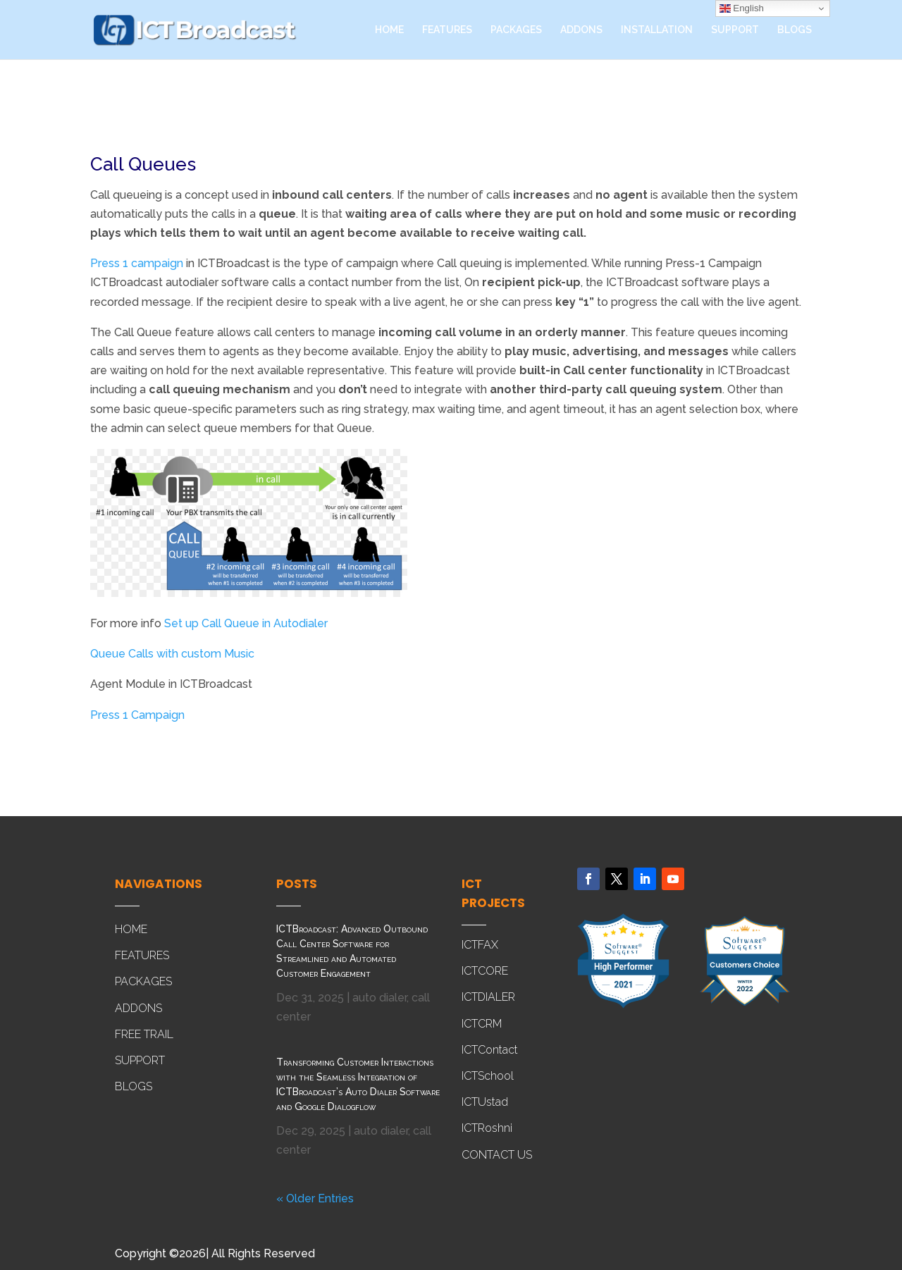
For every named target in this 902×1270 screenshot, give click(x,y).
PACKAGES (516, 30)
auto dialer (379, 997)
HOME (389, 30)
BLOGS (794, 30)
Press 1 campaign (136, 263)
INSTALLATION (657, 30)
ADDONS (581, 30)
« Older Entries (315, 1198)
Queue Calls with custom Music (172, 653)
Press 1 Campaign (137, 715)
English (741, 8)
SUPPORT (735, 30)
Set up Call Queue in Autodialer (246, 623)
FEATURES (447, 30)
